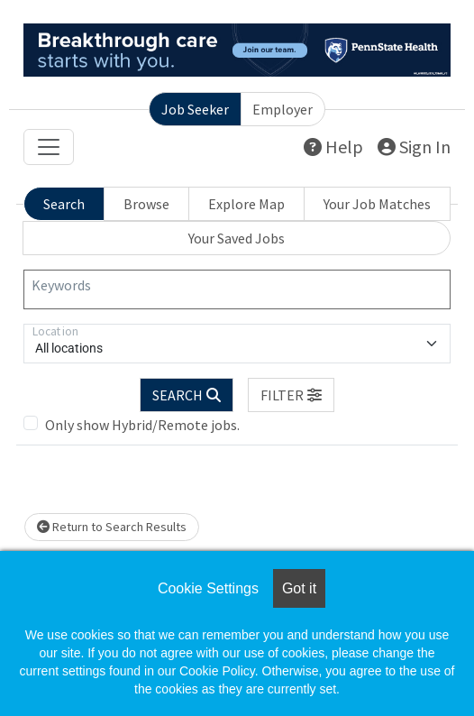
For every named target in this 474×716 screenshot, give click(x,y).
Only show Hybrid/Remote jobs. (142, 425)
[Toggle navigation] (48, 147)
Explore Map (246, 204)
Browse (146, 204)
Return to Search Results (112, 527)
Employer (282, 109)
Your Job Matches (377, 204)
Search (64, 204)
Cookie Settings (208, 588)
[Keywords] (237, 289)
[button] (291, 395)
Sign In (414, 146)
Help (333, 146)
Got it (299, 588)
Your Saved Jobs (236, 238)
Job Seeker (195, 109)
